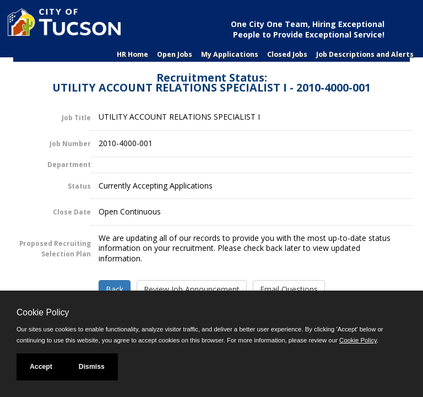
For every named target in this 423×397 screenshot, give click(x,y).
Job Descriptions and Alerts (365, 54)
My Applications (229, 54)
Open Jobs (174, 54)
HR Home (132, 54)
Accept (41, 367)
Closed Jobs (287, 54)
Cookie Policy (43, 312)
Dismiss (92, 367)
